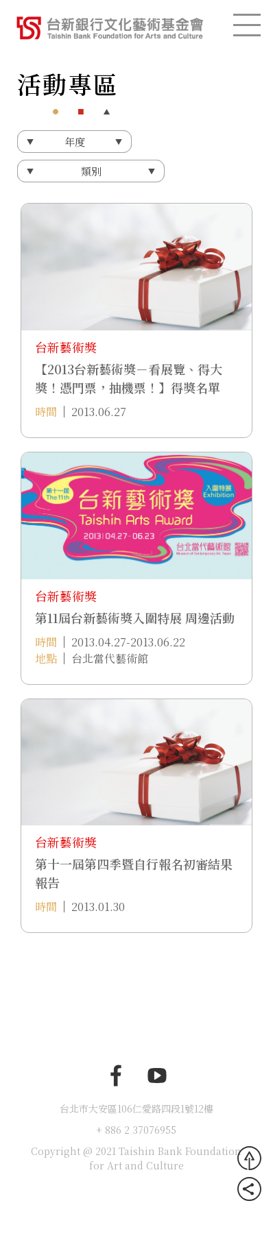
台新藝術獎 (66, 347)
